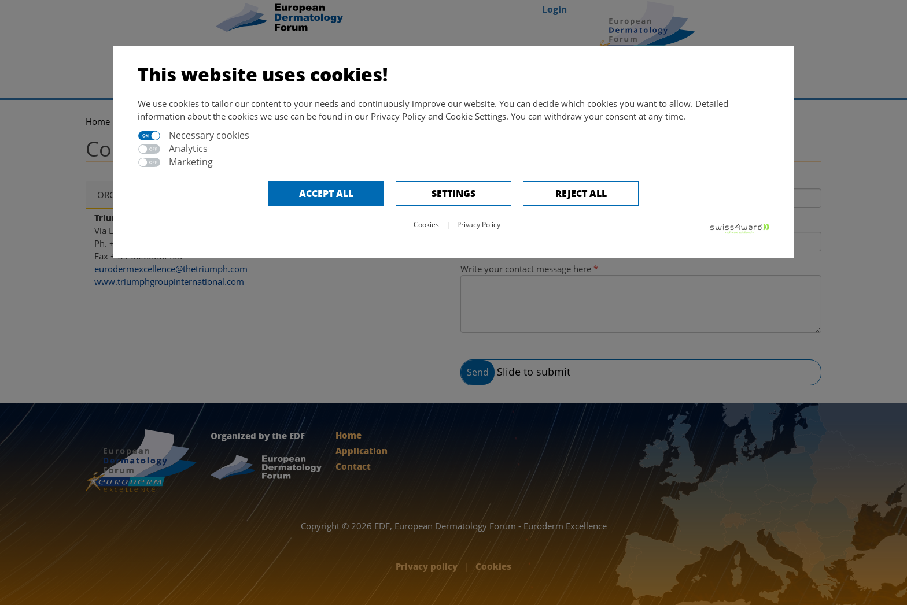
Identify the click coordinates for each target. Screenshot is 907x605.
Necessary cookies (209, 135)
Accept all (326, 193)
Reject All (581, 193)
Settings (453, 193)
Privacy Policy (478, 224)
